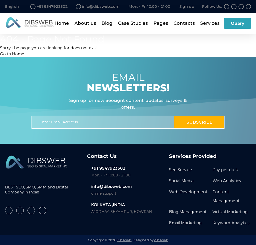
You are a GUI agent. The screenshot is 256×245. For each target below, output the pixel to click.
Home (61, 23)
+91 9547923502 (108, 168)
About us (85, 23)
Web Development (188, 191)
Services (210, 23)
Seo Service (180, 169)
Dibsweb (124, 240)
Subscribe (199, 122)
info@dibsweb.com (111, 186)
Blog (107, 23)
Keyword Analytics (230, 222)
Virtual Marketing (230, 211)
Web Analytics (226, 180)
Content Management (226, 196)
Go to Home (12, 54)
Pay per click (225, 169)
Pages (161, 23)
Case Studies (133, 23)
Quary (237, 23)
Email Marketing (185, 222)
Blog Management (188, 211)
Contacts (184, 23)
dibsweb (161, 240)
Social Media (181, 180)
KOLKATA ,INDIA (108, 204)
